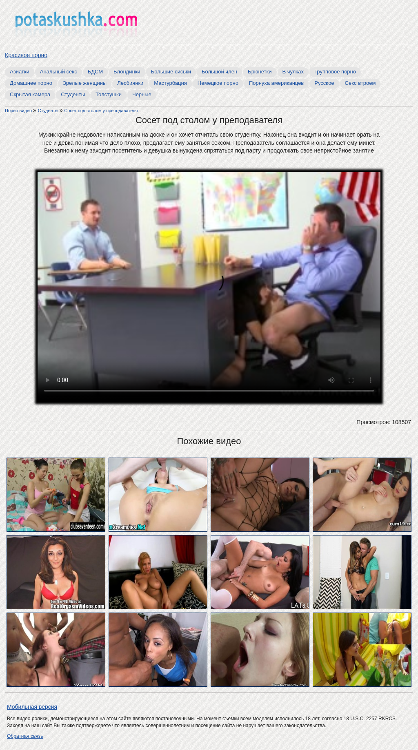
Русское (324, 83)
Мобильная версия (32, 707)
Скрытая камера (30, 94)
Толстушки (109, 94)
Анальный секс (58, 72)
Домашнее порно (31, 83)
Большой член (219, 72)
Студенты (73, 94)
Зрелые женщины (85, 83)
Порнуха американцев (276, 83)
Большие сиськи (171, 72)
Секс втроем (360, 83)
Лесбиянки (130, 83)
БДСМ (95, 72)
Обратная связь (25, 736)
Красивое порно (26, 55)
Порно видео (19, 110)
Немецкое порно (218, 83)
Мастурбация (170, 83)
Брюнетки (259, 72)
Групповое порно (335, 72)
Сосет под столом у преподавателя (101, 110)
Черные (141, 94)
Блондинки (126, 72)
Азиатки (19, 72)
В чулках (293, 72)
